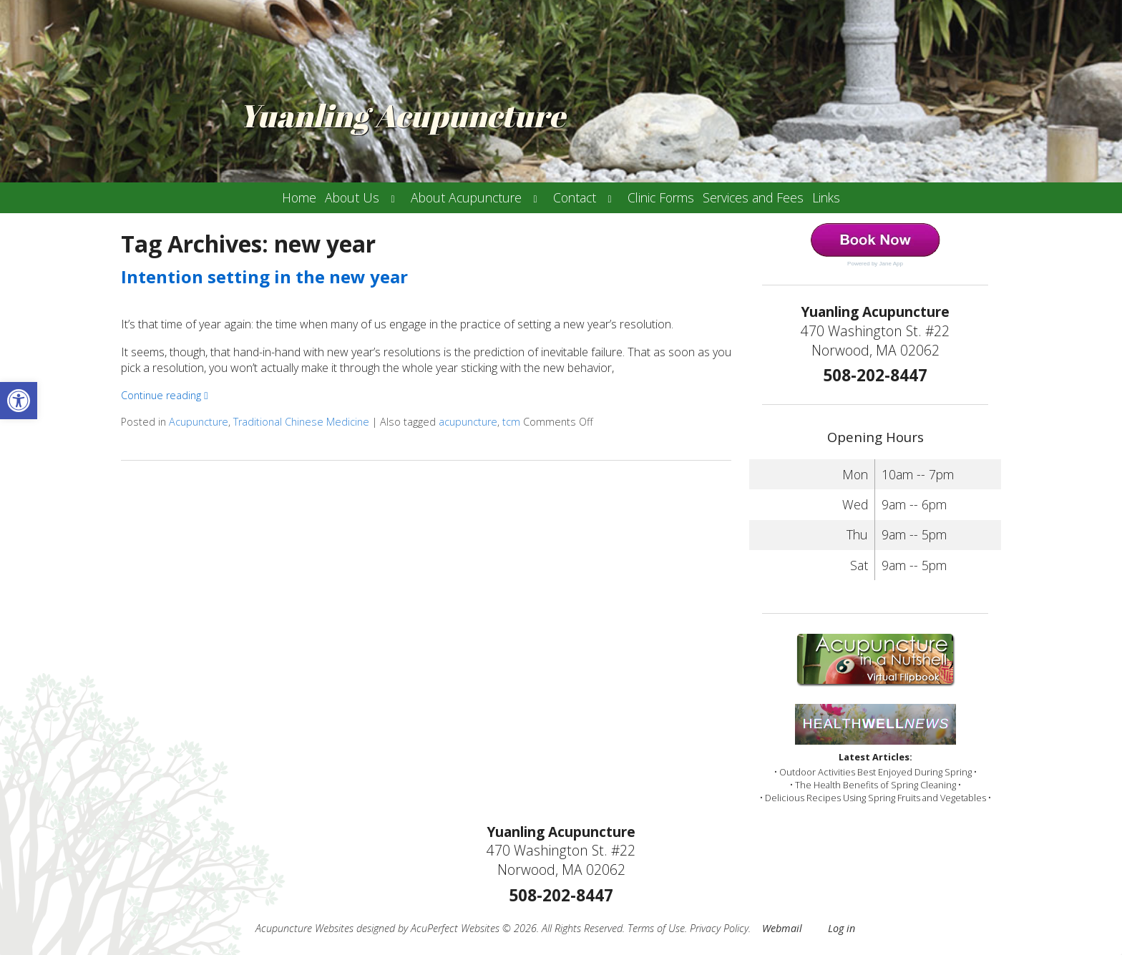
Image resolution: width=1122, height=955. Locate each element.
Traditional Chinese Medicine (301, 421)
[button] (18, 400)
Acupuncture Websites (304, 928)
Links (826, 197)
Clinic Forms (661, 197)
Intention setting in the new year (264, 276)
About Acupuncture (466, 197)
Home (299, 197)
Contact (574, 197)
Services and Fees (753, 197)
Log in (841, 928)
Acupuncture (198, 421)
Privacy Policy (719, 928)
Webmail (782, 928)
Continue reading (164, 395)
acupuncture (468, 421)
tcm (511, 421)
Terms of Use (656, 928)
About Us (352, 197)
